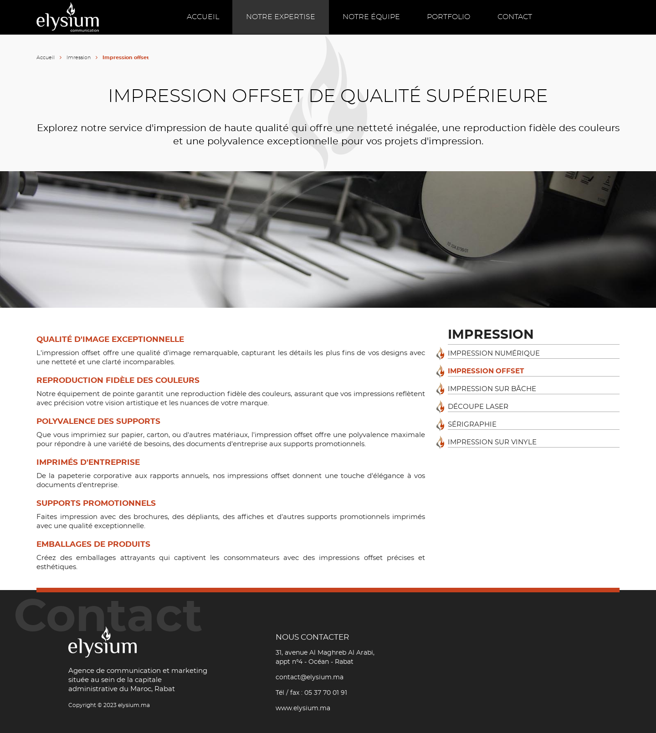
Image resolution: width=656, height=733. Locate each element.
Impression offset (486, 371)
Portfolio (449, 16)
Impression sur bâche (492, 389)
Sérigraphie (472, 424)
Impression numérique (494, 353)
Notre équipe (371, 16)
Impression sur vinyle (492, 442)
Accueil (202, 16)
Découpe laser (478, 406)
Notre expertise (280, 16)
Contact (515, 16)
